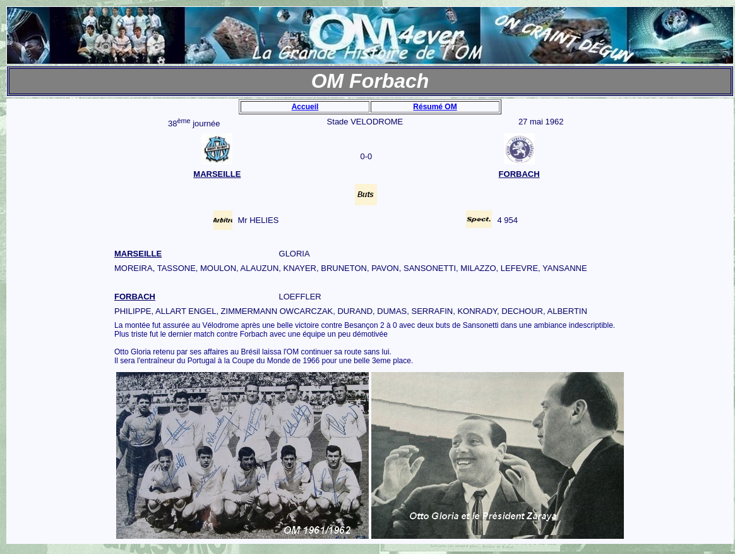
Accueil (305, 106)
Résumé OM (435, 106)
